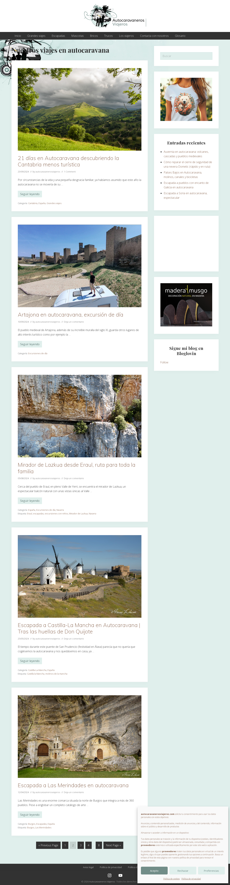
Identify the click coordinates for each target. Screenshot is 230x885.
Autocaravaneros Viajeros (102, 881)
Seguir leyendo (30, 194)
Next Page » (113, 846)
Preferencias (211, 870)
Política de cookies (171, 878)
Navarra (60, 509)
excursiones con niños (56, 513)
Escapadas (41, 823)
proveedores (148, 845)
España (42, 203)
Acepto (154, 870)
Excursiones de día (37, 353)
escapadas (38, 513)
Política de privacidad (191, 878)
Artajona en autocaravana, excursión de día (70, 314)
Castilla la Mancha (35, 673)
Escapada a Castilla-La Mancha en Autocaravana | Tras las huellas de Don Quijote (79, 628)
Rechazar (182, 870)
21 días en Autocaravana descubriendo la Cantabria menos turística (68, 161)
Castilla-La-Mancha (37, 670)
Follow (164, 362)
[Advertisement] (186, 243)
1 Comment (70, 171)
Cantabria (32, 203)
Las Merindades (43, 827)
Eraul (29, 513)
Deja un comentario (74, 321)
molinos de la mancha (56, 673)
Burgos (31, 823)
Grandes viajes (54, 203)
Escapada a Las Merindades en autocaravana (73, 785)
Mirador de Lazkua (78, 513)
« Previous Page (48, 846)
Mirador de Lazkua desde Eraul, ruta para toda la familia (76, 468)
